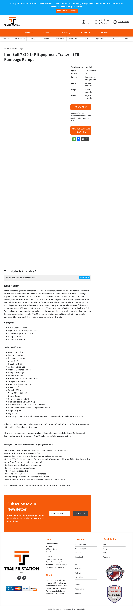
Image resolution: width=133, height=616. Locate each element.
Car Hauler (73, 38)
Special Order (84, 278)
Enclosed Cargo (20, 38)
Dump (46, 38)
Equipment (100, 38)
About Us (50, 575)
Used (126, 38)
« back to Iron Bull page (13, 48)
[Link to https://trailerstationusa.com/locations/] (83, 22)
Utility (33, 38)
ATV (86, 38)
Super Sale (6, 38)
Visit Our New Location (66, 11)
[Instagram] (24, 578)
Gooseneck (60, 38)
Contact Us (81, 107)
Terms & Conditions (69, 609)
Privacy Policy (80, 609)
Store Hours (123, 21)
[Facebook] (19, 578)
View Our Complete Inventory (81, 130)
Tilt (113, 38)
